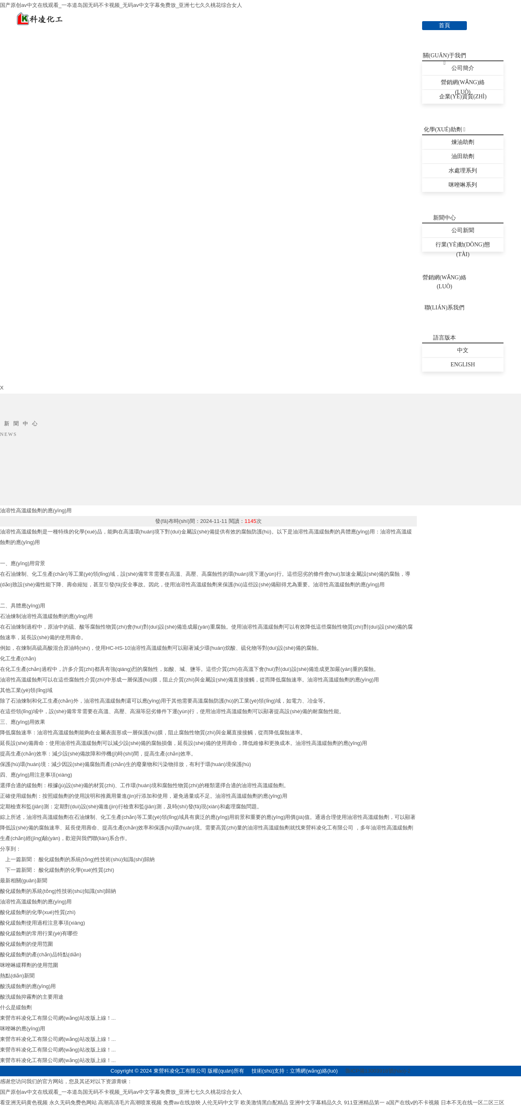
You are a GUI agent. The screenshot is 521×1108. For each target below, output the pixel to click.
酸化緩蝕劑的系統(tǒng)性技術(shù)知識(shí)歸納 (97, 859)
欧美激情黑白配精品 (264, 1102)
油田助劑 (462, 156)
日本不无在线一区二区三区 (472, 1102)
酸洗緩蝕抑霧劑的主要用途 (31, 997)
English (463, 364)
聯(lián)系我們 (445, 308)
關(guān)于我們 (444, 56)
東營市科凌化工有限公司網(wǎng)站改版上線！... (58, 1060)
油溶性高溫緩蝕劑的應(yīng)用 (36, 510)
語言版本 (444, 338)
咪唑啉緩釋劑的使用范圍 (29, 965)
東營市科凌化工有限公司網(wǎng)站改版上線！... (58, 1018)
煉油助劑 (462, 142)
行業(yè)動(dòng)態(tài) (463, 247)
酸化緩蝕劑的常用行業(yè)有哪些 (39, 933)
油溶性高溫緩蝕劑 (268, 828)
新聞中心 (444, 218)
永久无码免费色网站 (73, 1102)
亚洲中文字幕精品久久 (315, 1102)
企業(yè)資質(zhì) (463, 97)
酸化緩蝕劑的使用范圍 (26, 944)
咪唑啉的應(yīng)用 (22, 1028)
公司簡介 (462, 68)
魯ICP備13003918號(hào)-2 (377, 1071)
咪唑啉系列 (463, 185)
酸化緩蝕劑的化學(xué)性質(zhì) (76, 870)
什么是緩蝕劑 (16, 1007)
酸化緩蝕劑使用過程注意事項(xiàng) (42, 923)
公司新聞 (462, 230)
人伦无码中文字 (220, 1102)
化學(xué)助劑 (445, 129)
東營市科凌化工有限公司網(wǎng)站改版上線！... (58, 1039)
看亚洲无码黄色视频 (24, 1102)
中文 (462, 350)
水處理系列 (463, 171)
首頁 (444, 25)
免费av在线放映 (182, 1102)
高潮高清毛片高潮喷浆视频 (130, 1102)
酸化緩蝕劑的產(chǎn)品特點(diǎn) (40, 954)
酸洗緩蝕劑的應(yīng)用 (28, 986)
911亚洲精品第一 (364, 1102)
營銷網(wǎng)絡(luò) (463, 84)
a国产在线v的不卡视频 (412, 1102)
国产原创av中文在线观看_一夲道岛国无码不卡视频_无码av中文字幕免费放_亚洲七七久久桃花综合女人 (121, 5)
